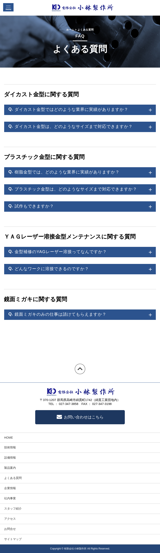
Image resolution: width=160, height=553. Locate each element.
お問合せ (10, 529)
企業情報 (10, 488)
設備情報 (10, 457)
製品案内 (10, 467)
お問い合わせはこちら (80, 417)
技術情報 (10, 447)
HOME (8, 437)
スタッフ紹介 (13, 508)
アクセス (10, 518)
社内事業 (10, 498)
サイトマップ (13, 539)
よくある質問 (13, 478)
